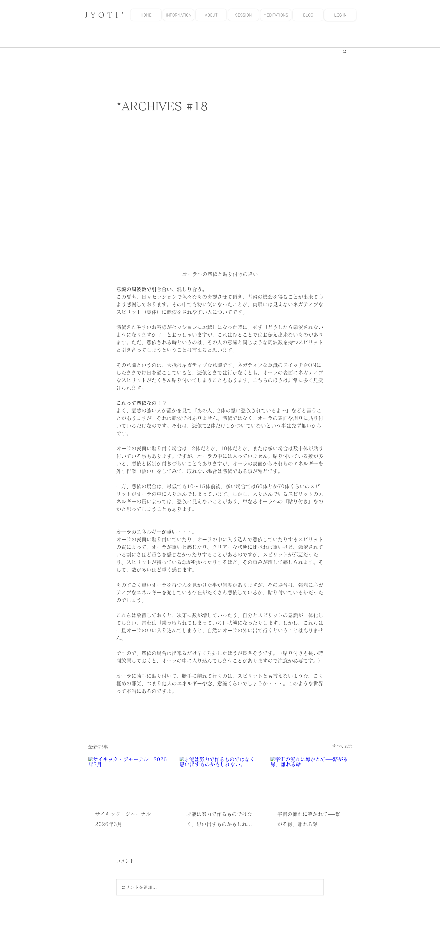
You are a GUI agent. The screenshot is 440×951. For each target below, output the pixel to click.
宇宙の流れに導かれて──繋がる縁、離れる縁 (308, 819)
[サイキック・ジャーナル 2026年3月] (128, 779)
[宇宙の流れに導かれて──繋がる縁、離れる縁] (311, 779)
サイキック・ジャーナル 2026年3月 (125, 819)
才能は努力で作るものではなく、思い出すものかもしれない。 (219, 820)
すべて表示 (342, 746)
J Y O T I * (104, 15)
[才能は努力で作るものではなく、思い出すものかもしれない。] (220, 779)
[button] (344, 51)
